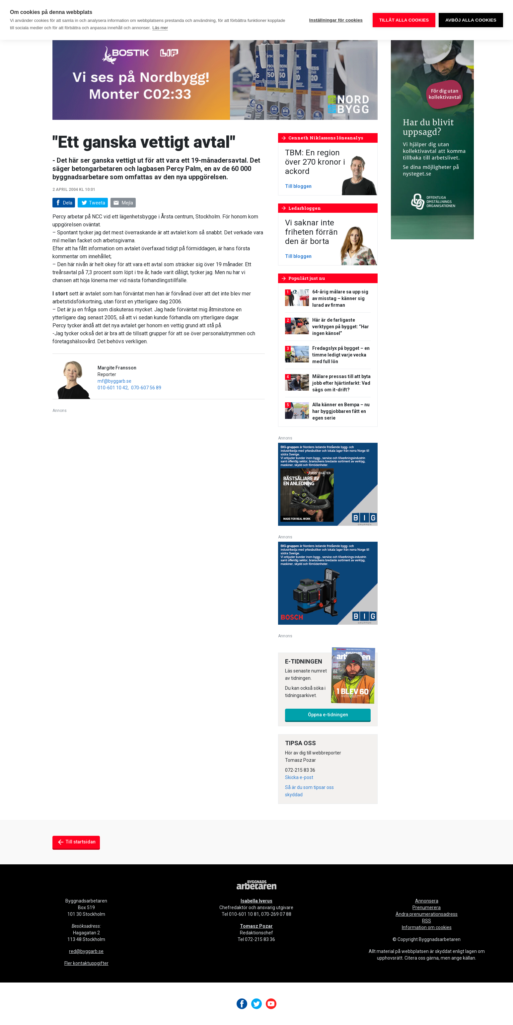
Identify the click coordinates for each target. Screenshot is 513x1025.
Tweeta (92, 202)
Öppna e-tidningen (328, 714)
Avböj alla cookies (470, 20)
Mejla (123, 203)
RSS (426, 920)
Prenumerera (426, 907)
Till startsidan (76, 842)
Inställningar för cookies (336, 20)
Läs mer (160, 27)
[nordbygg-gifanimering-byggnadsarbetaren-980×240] (215, 79)
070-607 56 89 (146, 387)
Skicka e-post (299, 777)
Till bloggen (298, 186)
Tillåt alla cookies (404, 20)
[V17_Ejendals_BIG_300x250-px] (328, 484)
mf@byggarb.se (114, 381)
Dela (63, 202)
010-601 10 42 (113, 387)
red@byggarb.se (86, 951)
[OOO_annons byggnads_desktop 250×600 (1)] (432, 139)
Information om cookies (427, 927)
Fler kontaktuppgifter (86, 963)
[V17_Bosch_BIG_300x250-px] (328, 583)
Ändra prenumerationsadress (427, 914)
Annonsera (426, 901)
